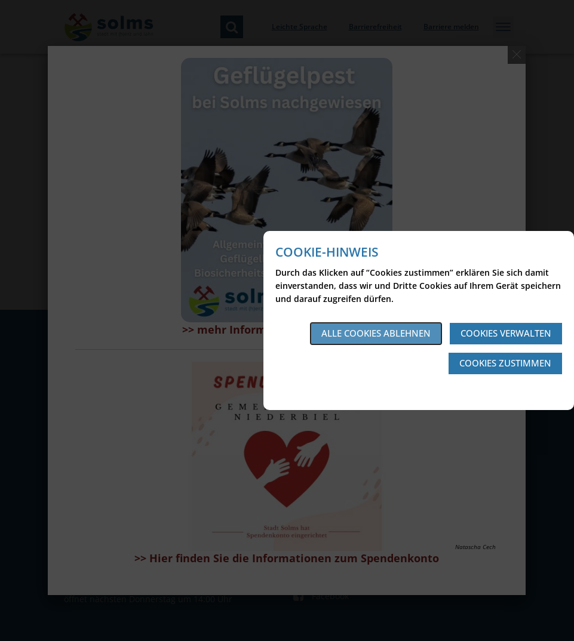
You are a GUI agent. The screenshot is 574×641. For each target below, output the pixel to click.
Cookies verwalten (506, 333)
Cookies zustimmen (505, 363)
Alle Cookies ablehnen (376, 333)
